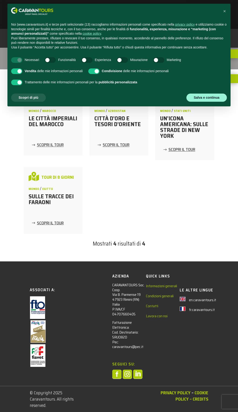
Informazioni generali (161, 286)
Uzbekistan (117, 110)
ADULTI (130, 9)
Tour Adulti (37, 54)
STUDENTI (104, 9)
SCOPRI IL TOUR (50, 145)
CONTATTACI (172, 9)
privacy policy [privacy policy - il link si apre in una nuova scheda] (185, 326)
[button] (224, 313)
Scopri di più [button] (28, 399)
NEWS (151, 9)
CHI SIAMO (195, 9)
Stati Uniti (182, 110)
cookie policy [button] (92, 335)
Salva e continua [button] (206, 399)
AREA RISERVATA (110, 20)
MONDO (34, 110)
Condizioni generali (160, 296)
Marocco (49, 110)
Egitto (47, 188)
